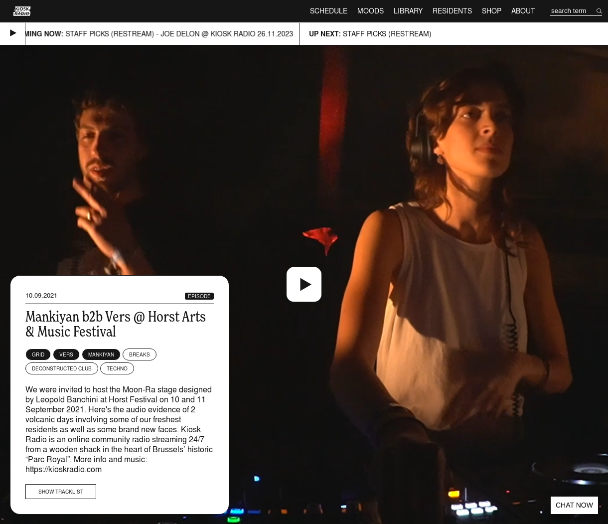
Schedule (328, 10)
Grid (38, 354)
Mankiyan (101, 354)
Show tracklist (60, 491)
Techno (117, 368)
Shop (491, 10)
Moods (370, 10)
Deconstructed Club (62, 368)
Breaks (139, 354)
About (523, 10)
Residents (452, 10)
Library (408, 10)
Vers (66, 354)
